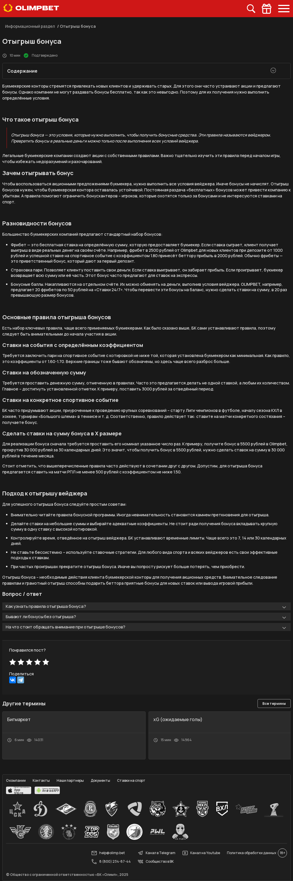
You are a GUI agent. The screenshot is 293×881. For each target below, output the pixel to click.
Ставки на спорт (131, 780)
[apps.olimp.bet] (18, 790)
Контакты (41, 780)
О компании (16, 780)
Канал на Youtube (201, 853)
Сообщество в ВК (156, 861)
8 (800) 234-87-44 (111, 861)
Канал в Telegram (156, 853)
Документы (100, 780)
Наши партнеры (70, 780)
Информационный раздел (30, 26)
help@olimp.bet (108, 853)
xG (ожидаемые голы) (178, 719)
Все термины (274, 703)
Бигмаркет (19, 719)
